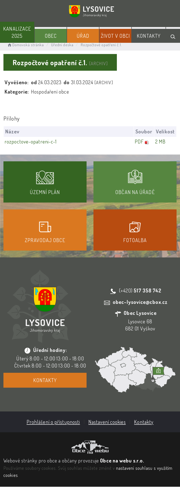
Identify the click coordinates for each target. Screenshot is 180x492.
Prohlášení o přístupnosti (53, 422)
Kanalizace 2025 (17, 32)
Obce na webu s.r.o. (122, 460)
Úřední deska (62, 44)
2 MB (160, 141)
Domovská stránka (25, 44)
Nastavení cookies (107, 422)
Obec (51, 35)
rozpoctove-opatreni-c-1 (31, 141)
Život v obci (115, 35)
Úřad (83, 35)
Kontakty (148, 35)
